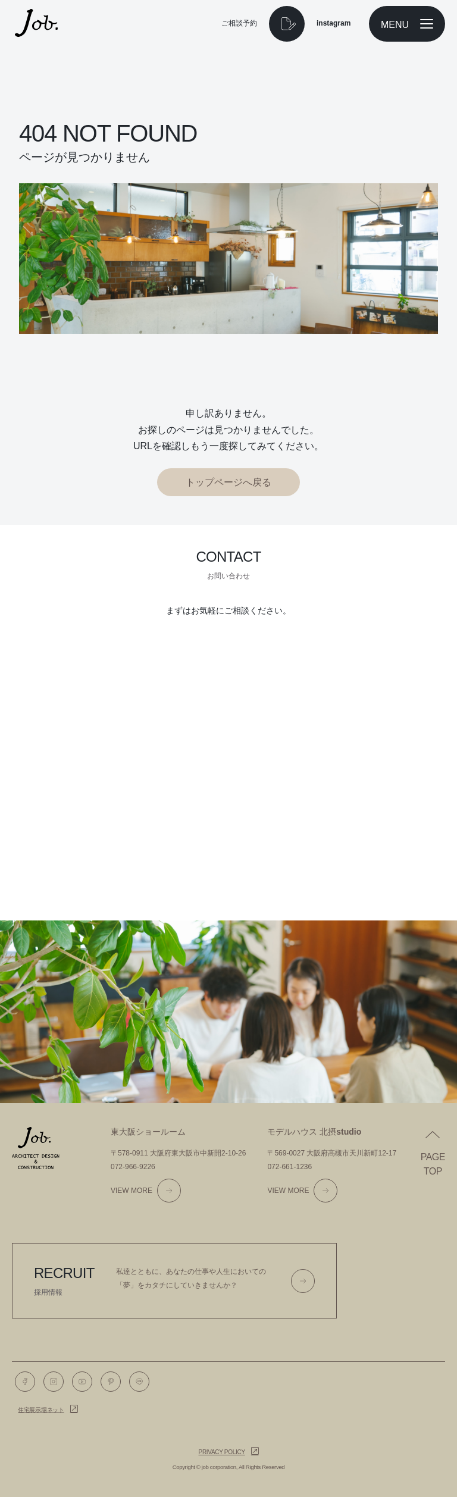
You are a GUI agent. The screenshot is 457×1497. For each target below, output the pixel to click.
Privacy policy (222, 1452)
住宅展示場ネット (41, 1410)
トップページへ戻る (228, 482)
